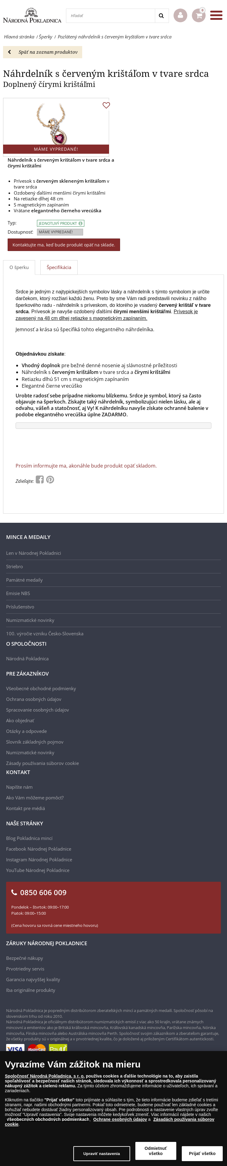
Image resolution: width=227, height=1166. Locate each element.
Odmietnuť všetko (156, 1151)
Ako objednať (20, 720)
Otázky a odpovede (26, 731)
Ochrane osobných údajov (120, 1119)
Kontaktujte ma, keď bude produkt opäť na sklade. (64, 245)
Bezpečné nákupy (24, 958)
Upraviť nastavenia (101, 1154)
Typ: (12, 223)
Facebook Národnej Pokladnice (38, 849)
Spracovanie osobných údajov (37, 710)
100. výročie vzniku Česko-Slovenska (44, 633)
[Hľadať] (110, 16)
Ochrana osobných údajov (33, 699)
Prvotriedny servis (25, 969)
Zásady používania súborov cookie (42, 763)
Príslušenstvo (20, 607)
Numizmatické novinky (30, 620)
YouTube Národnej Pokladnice (37, 870)
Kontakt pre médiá (25, 808)
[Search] (162, 16)
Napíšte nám (19, 787)
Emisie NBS (18, 593)
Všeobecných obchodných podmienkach (48, 1119)
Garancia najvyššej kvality (33, 979)
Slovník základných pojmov (35, 742)
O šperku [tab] (19, 267)
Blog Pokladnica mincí (29, 838)
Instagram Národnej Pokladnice (39, 859)
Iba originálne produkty (30, 990)
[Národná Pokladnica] (32, 15)
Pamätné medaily (24, 580)
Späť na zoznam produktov (43, 52)
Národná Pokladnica (27, 658)
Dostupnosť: (20, 232)
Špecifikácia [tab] (59, 267)
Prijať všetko (202, 1153)
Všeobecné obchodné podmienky (41, 688)
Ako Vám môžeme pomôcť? (35, 798)
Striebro (14, 566)
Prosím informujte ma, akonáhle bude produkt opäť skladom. (86, 465)
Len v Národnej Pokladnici (33, 553)
